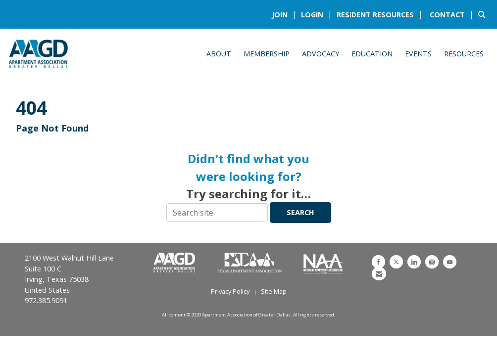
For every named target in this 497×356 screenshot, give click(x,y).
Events (418, 53)
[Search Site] (484, 14)
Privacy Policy (230, 291)
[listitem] (285, 14)
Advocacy (320, 53)
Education (372, 53)
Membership (267, 53)
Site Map (274, 291)
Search (300, 212)
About (218, 53)
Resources (464, 53)
